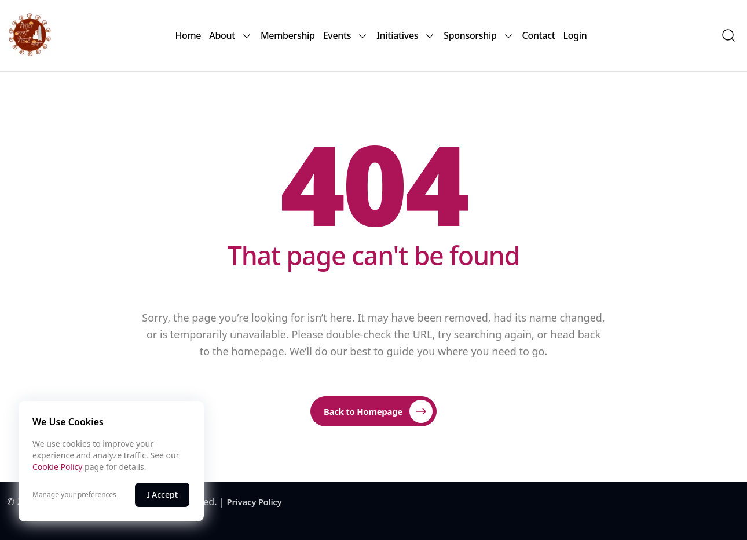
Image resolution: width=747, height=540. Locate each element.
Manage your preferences (74, 494)
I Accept (162, 494)
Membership (288, 35)
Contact (538, 35)
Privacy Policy (254, 502)
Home (188, 35)
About (230, 35)
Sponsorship (479, 35)
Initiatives (405, 35)
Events (346, 35)
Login (575, 35)
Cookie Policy (57, 466)
